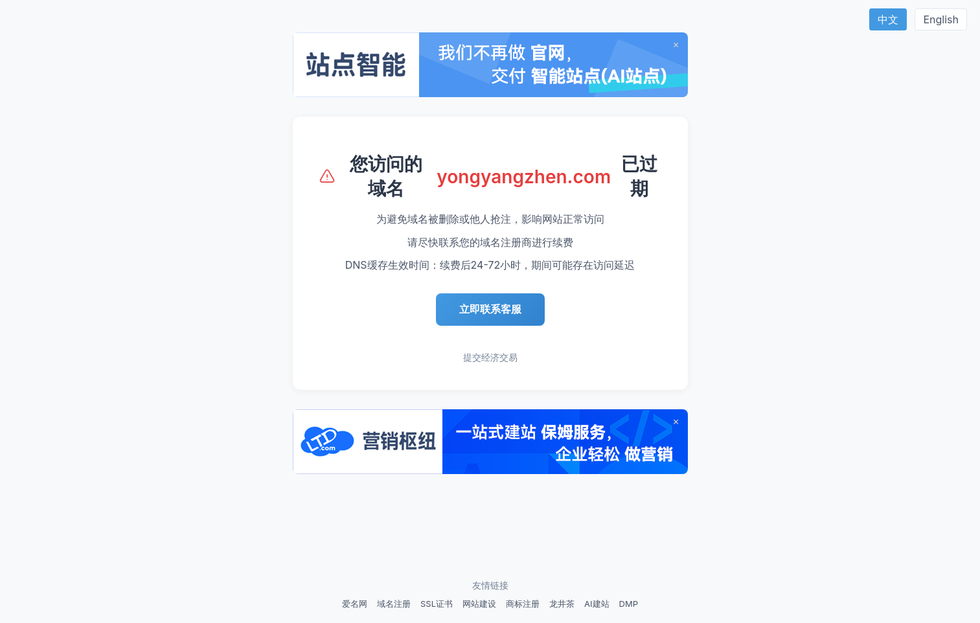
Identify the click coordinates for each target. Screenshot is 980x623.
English (941, 19)
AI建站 (596, 603)
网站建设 (479, 603)
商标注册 (523, 603)
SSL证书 (436, 603)
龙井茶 (562, 603)
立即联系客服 (490, 308)
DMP (628, 603)
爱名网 (354, 603)
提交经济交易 (490, 357)
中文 (888, 19)
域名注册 (394, 603)
